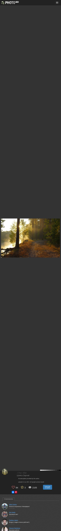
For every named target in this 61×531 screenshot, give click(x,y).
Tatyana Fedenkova (14, 528)
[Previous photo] (2, 231)
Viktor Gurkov (13, 504)
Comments (8, 499)
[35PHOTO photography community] (10, 3)
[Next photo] (59, 231)
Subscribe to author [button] (47, 487)
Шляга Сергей (23, 475)
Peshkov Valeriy (13, 520)
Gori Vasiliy (12, 512)
